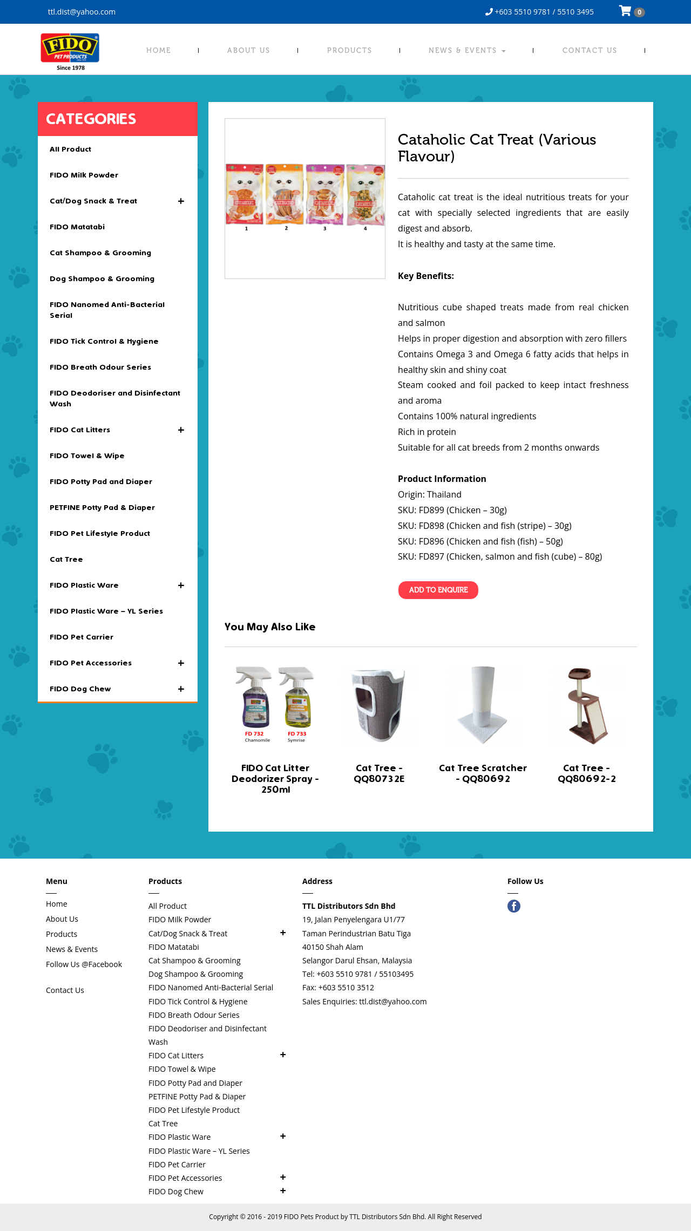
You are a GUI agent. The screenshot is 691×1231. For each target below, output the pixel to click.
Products (349, 50)
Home (158, 50)
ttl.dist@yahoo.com (81, 11)
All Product (70, 149)
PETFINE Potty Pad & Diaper (102, 507)
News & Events (467, 50)
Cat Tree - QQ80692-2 (587, 773)
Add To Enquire (438, 590)
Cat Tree (66, 559)
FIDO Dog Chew (118, 689)
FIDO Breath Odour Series (100, 367)
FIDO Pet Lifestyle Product (100, 533)
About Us (248, 50)
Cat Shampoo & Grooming (100, 252)
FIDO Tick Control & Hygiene (104, 341)
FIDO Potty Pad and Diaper (101, 481)
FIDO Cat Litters (118, 430)
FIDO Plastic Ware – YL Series (106, 611)
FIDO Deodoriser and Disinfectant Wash (115, 398)
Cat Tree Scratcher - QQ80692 (483, 773)
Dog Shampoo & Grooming (102, 278)
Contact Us (590, 50)
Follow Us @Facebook (84, 964)
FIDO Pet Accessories (118, 663)
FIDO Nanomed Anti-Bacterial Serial (107, 309)
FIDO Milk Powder (84, 175)
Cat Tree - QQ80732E (379, 773)
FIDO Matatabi (77, 226)
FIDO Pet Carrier (81, 636)
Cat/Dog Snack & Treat (118, 201)
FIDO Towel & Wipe (87, 455)
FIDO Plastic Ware (118, 585)
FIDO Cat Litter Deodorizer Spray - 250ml (275, 779)
